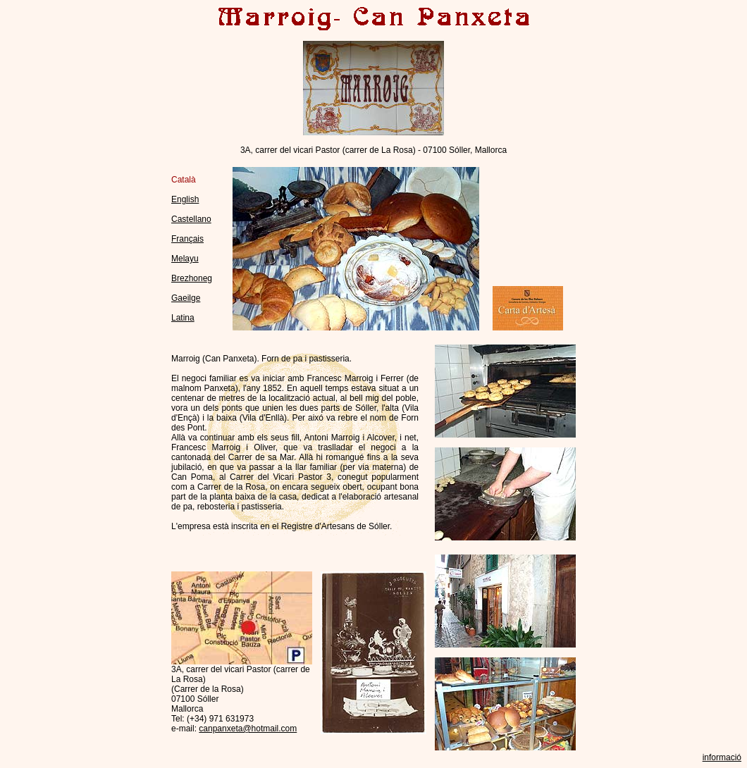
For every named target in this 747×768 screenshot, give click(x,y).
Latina (183, 318)
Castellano (191, 219)
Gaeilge (185, 298)
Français (187, 239)
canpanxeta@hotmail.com (248, 728)
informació (722, 757)
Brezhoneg (191, 278)
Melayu (185, 259)
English (185, 199)
